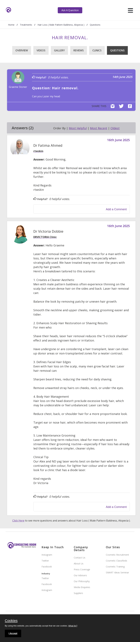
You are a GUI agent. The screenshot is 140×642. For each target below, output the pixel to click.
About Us (78, 563)
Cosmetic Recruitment (117, 554)
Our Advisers (80, 575)
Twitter (45, 560)
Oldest (115, 128)
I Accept (13, 633)
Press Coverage (82, 569)
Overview (21, 50)
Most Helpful (78, 128)
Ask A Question (70, 10)
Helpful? (39, 77)
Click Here (18, 520)
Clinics (97, 50)
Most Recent (98, 128)
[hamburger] (130, 10)
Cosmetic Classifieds (116, 560)
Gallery (59, 50)
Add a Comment (116, 209)
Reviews (78, 50)
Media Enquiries (82, 587)
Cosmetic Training (115, 566)
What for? (72, 626)
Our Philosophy (82, 581)
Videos (41, 50)
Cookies (11, 621)
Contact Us (79, 557)
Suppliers (78, 593)
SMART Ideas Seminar (117, 572)
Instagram (47, 554)
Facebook (47, 566)
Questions (117, 50)
